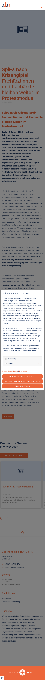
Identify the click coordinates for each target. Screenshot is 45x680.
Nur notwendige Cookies (22, 376)
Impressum (23, 371)
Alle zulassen (22, 386)
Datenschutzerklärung (10, 371)
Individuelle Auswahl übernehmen (22, 381)
